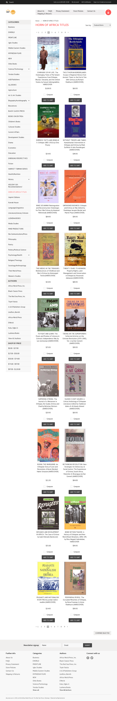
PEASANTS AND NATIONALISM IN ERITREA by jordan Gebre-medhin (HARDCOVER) (48, 599)
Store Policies (78, 11)
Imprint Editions (14, 197)
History (10, 179)
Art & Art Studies (14, 95)
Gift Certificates (86, 2)
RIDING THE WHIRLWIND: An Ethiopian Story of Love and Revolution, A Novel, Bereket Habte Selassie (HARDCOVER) (47, 468)
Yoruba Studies (13, 74)
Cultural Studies (14, 127)
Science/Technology (15, 69)
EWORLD (11, 32)
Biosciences (12, 106)
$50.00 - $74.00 (14, 359)
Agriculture (12, 90)
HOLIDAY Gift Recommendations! (15, 186)
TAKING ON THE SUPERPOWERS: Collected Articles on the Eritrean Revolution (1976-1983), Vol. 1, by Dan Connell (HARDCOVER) (75, 338)
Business (11, 27)
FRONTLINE (12, 37)
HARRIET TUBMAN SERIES (18, 169)
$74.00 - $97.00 (13, 364)
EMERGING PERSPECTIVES (18, 158)
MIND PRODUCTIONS (15, 229)
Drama (10, 142)
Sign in (96, 2)
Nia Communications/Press (17, 234)
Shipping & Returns (44, 14)
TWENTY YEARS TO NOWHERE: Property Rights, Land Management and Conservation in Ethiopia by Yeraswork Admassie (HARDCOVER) (74, 273)
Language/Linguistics (16, 208)
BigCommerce (61, 698)
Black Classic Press (15, 291)
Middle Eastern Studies (16, 48)
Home (37, 21)
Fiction (10, 163)
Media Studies (13, 223)
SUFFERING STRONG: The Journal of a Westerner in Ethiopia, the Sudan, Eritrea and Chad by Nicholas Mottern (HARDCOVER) (47, 404)
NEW (10, 58)
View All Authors (14, 338)
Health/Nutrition (14, 174)
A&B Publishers (14, 79)
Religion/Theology (15, 260)
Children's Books (14, 121)
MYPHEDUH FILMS (14, 53)
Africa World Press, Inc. (16, 286)
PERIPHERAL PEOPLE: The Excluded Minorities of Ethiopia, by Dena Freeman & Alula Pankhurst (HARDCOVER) (74, 601)
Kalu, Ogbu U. (13, 328)
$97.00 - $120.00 (14, 369)
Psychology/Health (15, 255)
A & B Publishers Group (16, 307)
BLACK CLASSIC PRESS (16, 111)
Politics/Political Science (17, 250)
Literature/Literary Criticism (18, 213)
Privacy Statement (62, 11)
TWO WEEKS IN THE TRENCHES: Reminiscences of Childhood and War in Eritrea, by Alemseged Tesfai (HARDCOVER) (48, 272)
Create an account (105, 2)
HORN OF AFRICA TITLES (17, 192)
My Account (75, 2)
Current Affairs (13, 132)
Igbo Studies (13, 43)
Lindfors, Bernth (14, 312)
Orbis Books (12, 64)
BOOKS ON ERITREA (15, 116)
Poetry (10, 244)
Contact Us (91, 11)
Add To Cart (48, 100)
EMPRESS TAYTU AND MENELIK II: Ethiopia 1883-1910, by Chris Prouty (47, 142)
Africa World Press (15, 317)
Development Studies (16, 137)
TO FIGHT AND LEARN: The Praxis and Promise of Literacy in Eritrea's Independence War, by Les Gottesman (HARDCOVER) (47, 337)
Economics (12, 148)
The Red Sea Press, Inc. (16, 296)
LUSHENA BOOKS (14, 218)
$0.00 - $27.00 (13, 348)
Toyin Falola (12, 302)
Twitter (91, 657)
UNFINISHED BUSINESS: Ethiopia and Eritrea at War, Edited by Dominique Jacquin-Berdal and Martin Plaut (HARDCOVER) (74, 209)
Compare (50, 95)
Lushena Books (13, 333)
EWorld (10, 323)
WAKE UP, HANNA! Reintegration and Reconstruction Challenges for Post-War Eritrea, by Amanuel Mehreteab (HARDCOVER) (48, 209)
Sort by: (88, 25)
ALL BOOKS (12, 85)
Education (12, 153)
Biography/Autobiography (17, 100)
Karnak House (13, 202)
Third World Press (14, 271)
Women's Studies (14, 276)
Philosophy (12, 239)
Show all (36, 690)
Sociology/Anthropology (17, 265)
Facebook (87, 657)
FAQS (50, 11)
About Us (40, 11)
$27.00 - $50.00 (13, 353)
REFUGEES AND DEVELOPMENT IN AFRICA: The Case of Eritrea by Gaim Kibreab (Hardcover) (47, 534)
